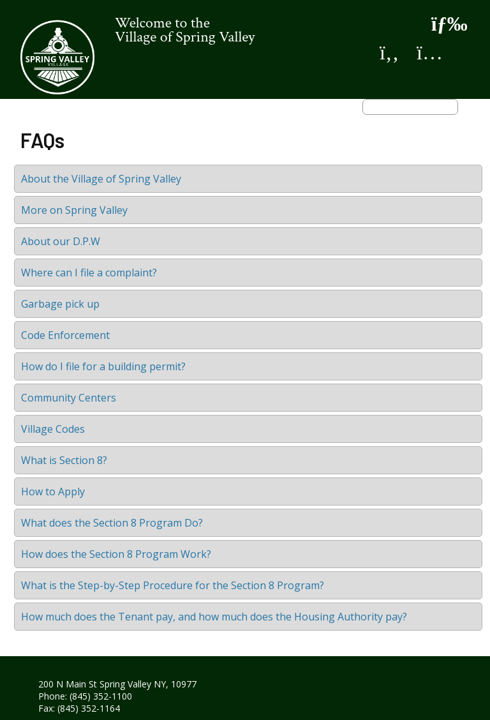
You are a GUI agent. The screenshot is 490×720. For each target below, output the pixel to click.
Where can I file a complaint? (89, 273)
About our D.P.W (60, 241)
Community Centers (68, 398)
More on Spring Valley (74, 210)
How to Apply (53, 491)
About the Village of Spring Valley (101, 179)
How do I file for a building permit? (103, 366)
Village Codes (53, 429)
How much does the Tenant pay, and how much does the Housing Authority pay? (214, 617)
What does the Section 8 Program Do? (112, 523)
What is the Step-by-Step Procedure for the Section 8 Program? (172, 585)
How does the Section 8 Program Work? (116, 554)
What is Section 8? (64, 460)
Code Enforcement (65, 335)
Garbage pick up (60, 304)
